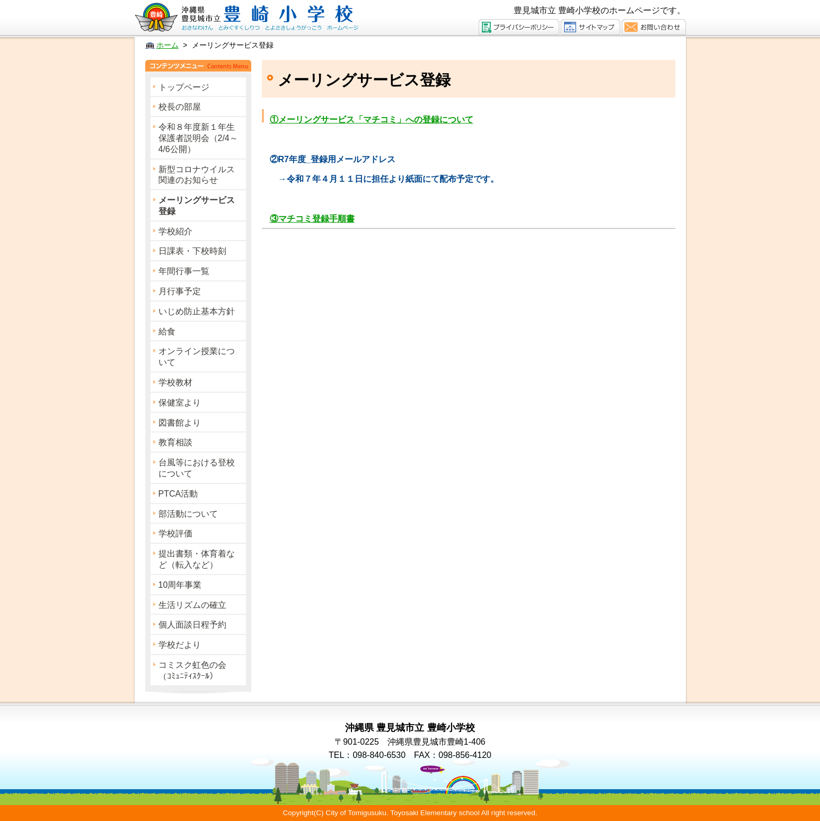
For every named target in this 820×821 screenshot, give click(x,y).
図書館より (179, 422)
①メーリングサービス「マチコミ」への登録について (371, 119)
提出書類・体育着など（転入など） (196, 559)
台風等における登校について (196, 468)
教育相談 (175, 442)
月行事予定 (179, 291)
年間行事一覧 (183, 271)
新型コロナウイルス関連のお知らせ (196, 175)
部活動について (188, 513)
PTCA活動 (178, 493)
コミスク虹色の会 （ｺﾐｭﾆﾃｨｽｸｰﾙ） (200, 670)
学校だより (179, 644)
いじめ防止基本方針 (196, 311)
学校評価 (175, 533)
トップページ (183, 87)
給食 (166, 331)
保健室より (179, 402)
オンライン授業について (196, 357)
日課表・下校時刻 (192, 250)
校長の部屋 (179, 106)
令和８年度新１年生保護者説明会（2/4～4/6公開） (198, 138)
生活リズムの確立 (192, 605)
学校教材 (175, 382)
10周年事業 (180, 584)
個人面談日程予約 (192, 624)
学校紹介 (175, 231)
